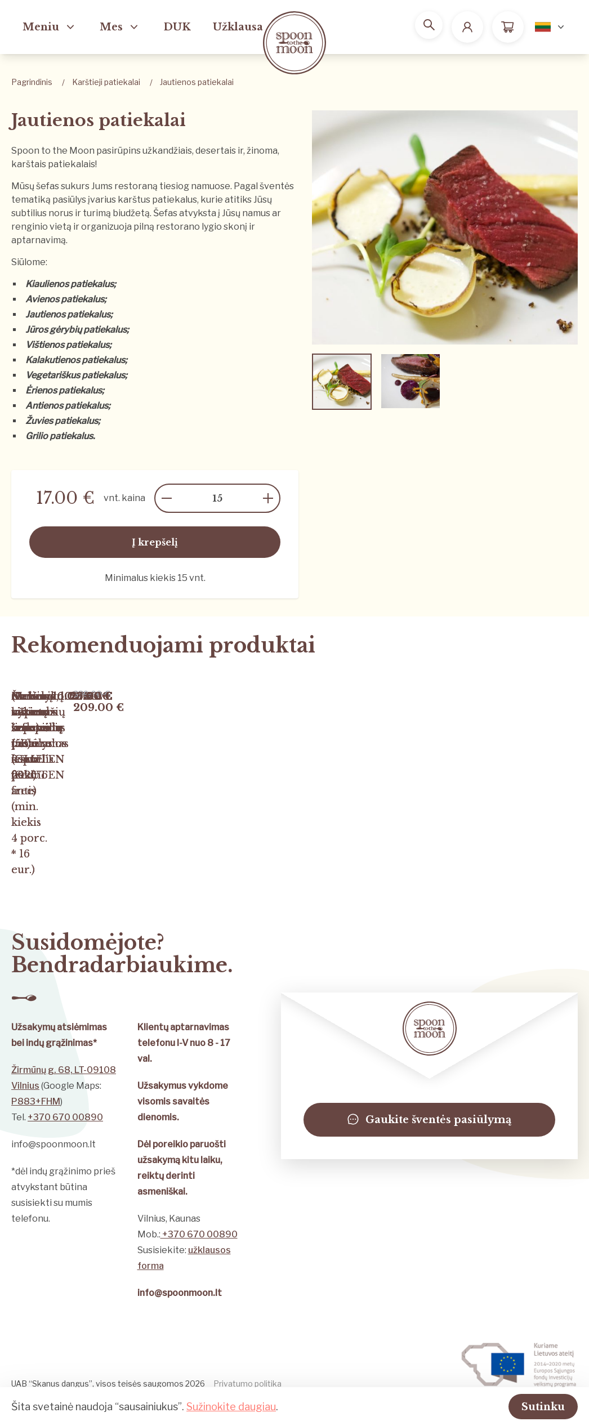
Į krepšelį (155, 542)
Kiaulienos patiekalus (69, 284)
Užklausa (238, 27)
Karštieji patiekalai (106, 82)
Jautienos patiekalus (67, 314)
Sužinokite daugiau (231, 1405)
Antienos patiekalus (66, 405)
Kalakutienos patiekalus (75, 360)
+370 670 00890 (65, 1140)
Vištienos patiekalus (67, 344)
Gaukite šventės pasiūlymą (429, 1143)
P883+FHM (35, 1124)
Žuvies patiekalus (61, 420)
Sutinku (529, 1406)
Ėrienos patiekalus (63, 390)
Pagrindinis (31, 82)
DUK (176, 27)
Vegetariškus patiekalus (75, 375)
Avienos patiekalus (64, 299)
